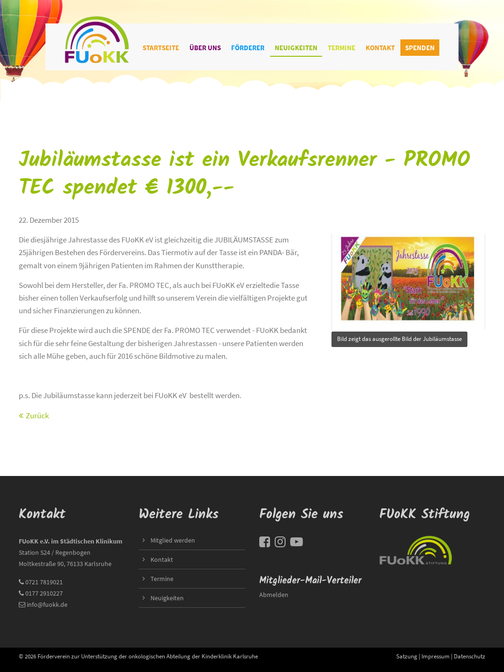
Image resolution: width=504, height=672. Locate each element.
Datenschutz (469, 656)
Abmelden (273, 594)
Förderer (247, 47)
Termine (341, 47)
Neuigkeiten (296, 47)
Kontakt (380, 47)
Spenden (420, 47)
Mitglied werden (172, 540)
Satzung (406, 656)
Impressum (435, 656)
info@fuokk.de (47, 604)
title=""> (408, 278)
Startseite (161, 47)
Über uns (205, 47)
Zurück (37, 415)
